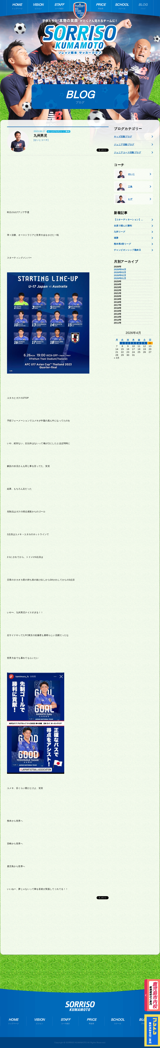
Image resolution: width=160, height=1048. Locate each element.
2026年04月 (120, 269)
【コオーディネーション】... (128, 219)
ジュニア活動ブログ (124, 144)
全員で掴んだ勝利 (123, 225)
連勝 (116, 238)
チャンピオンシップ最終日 (127, 250)
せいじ (125, 174)
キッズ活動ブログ (123, 136)
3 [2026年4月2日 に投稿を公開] (133, 343)
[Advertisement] (58, 182)
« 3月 (116, 358)
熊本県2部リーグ (122, 244)
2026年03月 (120, 272)
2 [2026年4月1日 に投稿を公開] (128, 343)
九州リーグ (119, 231)
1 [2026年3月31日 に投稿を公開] (122, 343)
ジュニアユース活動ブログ (127, 152)
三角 (123, 186)
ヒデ (123, 199)
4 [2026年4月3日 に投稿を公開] (139, 343)
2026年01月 (120, 278)
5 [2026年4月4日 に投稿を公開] (144, 343)
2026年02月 (120, 275)
